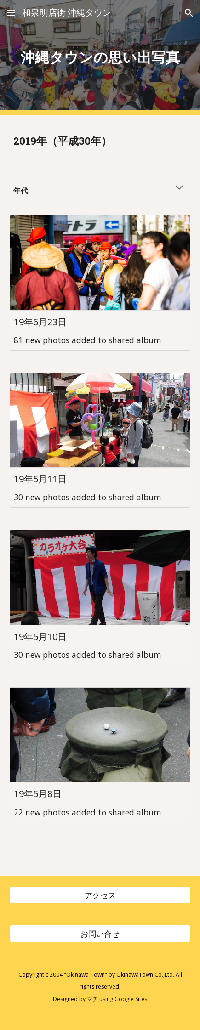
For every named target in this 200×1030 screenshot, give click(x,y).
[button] (11, 12)
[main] (100, 57)
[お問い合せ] (100, 933)
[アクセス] (100, 895)
